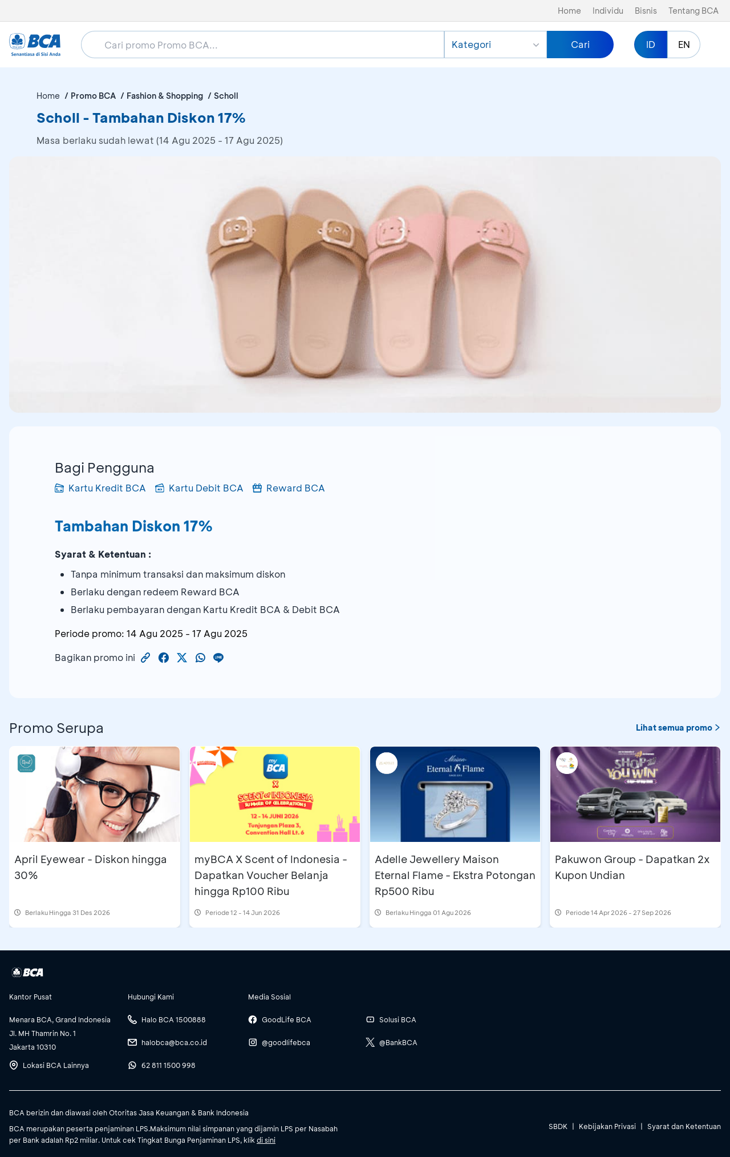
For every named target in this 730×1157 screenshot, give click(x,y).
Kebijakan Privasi (607, 1126)
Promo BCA (93, 95)
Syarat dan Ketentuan (684, 1126)
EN (684, 44)
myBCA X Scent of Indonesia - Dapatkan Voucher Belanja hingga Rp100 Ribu (270, 875)
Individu (608, 10)
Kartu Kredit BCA (100, 488)
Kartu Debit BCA (199, 488)
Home (569, 10)
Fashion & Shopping (165, 95)
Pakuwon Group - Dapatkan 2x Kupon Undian (632, 867)
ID (650, 44)
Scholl (226, 95)
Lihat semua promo (678, 727)
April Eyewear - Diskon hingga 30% (90, 867)
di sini (266, 1139)
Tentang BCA (693, 10)
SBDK (558, 1126)
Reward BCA (289, 488)
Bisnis (646, 10)
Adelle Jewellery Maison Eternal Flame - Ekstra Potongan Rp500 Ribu (455, 875)
